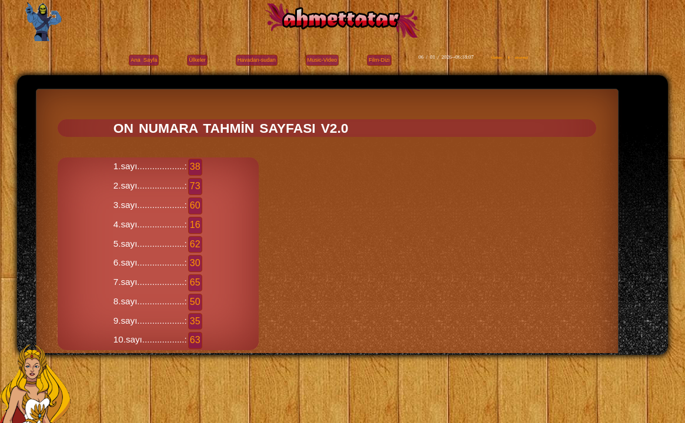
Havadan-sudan (257, 60)
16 (195, 225)
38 (195, 167)
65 (195, 282)
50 (195, 302)
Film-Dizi (379, 60)
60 (195, 205)
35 (195, 321)
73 (195, 186)
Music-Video (323, 60)
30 (195, 263)
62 (195, 244)
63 (195, 340)
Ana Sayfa (144, 60)
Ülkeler (197, 60)
